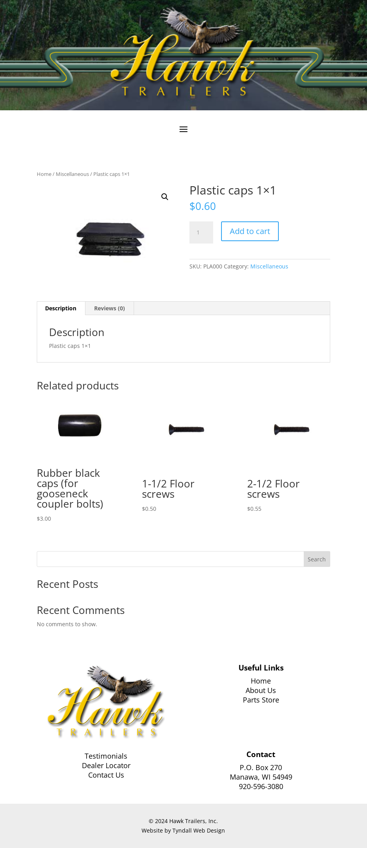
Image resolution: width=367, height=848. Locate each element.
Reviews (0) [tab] (109, 308)
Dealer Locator (106, 765)
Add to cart (250, 231)
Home (44, 174)
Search (317, 559)
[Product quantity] (201, 232)
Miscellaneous (72, 174)
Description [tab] (60, 308)
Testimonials (106, 756)
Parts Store (261, 699)
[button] (165, 197)
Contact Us (106, 775)
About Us (261, 690)
